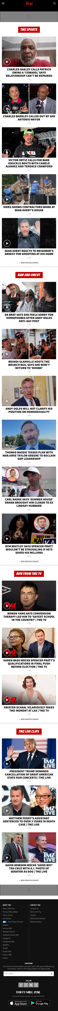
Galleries (6, 945)
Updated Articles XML (11, 935)
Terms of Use (8, 915)
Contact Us (34, 909)
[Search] (54, 3)
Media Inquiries (36, 922)
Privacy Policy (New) (10, 912)
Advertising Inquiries (37, 918)
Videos (5, 958)
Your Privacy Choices (13, 922)
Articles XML (7, 928)
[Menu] (3, 3)
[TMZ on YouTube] (31, 985)
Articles (5, 925)
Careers (33, 915)
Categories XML (8, 942)
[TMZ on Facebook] (20, 985)
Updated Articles (9, 932)
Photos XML (7, 955)
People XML (7, 951)
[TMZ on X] (26, 985)
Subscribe (51, 973)
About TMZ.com (9, 909)
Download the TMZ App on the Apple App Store (18, 1003)
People (5, 948)
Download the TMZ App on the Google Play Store (40, 1003)
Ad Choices (7, 918)
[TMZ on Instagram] (36, 985)
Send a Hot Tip (35, 912)
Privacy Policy (32, 969)
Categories (7, 938)
